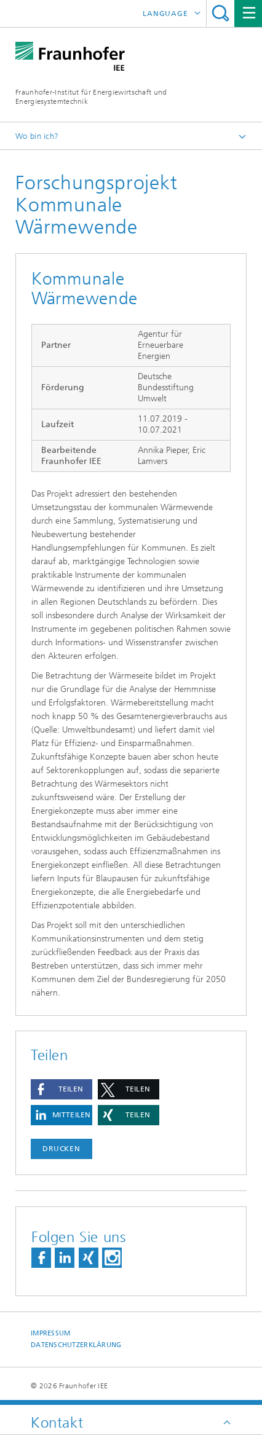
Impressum (50, 1333)
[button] (61, 1089)
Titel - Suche (220, 13)
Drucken (61, 1148)
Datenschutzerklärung (76, 1345)
